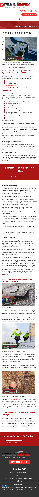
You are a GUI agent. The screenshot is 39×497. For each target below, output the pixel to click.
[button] (1, 5)
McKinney (12, 489)
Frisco (35, 487)
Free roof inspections (11, 81)
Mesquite (18, 489)
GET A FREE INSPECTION (19, 462)
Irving (8, 489)
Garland (4, 489)
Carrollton (17, 487)
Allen (3, 487)
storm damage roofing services (15, 399)
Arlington (12, 487)
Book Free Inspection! (13, 442)
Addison (7, 487)
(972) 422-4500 (19, 469)
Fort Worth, (30, 487)
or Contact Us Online (29, 15)
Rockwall (26, 489)
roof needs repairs (24, 94)
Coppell (22, 487)
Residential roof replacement (13, 85)
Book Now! (13, 176)
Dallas (25, 487)
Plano (22, 489)
